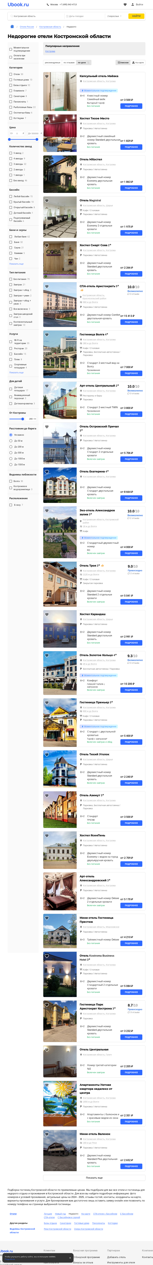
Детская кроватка (24, 403)
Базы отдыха (50, 1223)
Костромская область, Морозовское (101, 927)
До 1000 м (19, 458)
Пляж (18, 359)
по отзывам (69, 62)
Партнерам (113, 1250)
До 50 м (18, 441)
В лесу (18, 505)
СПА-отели (49, 1217)
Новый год (60, 1214)
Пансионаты (98, 1223)
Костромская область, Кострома (99, 81)
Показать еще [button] (16, 264)
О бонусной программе (86, 1257)
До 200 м (19, 447)
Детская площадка (21, 389)
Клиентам (49, 1250)
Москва (54, 4)
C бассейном (126, 1214)
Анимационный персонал (22, 397)
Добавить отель (116, 1257)
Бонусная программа (85, 1250)
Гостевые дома (81, 1223)
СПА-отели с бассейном (105, 1214)
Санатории (65, 1223)
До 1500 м (19, 464)
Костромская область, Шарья (98, 205)
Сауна (19, 247)
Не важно (19, 435)
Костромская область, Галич (97, 1054)
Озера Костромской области (88, 1229)
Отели (13, 1214)
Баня (18, 242)
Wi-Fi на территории (22, 341)
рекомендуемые (52, 62)
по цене (84, 62)
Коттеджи (113, 1223)
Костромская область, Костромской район (101, 521)
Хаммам (19, 253)
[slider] (9, 139)
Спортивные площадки (20, 366)
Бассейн (20, 354)
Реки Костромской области (57, 1229)
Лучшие (48, 1214)
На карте (138, 62)
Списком (123, 62)
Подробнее (131, 106)
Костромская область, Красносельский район (94, 297)
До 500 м (19, 453)
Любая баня (22, 236)
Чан (17, 258)
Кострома (50, 51)
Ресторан (20, 348)
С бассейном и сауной (69, 1217)
